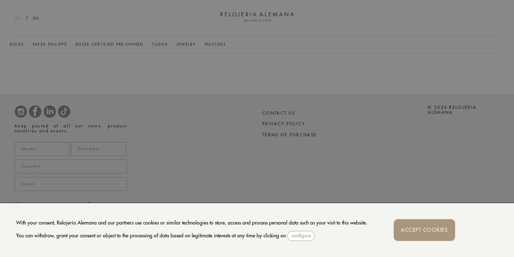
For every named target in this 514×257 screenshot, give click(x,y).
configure (301, 235)
